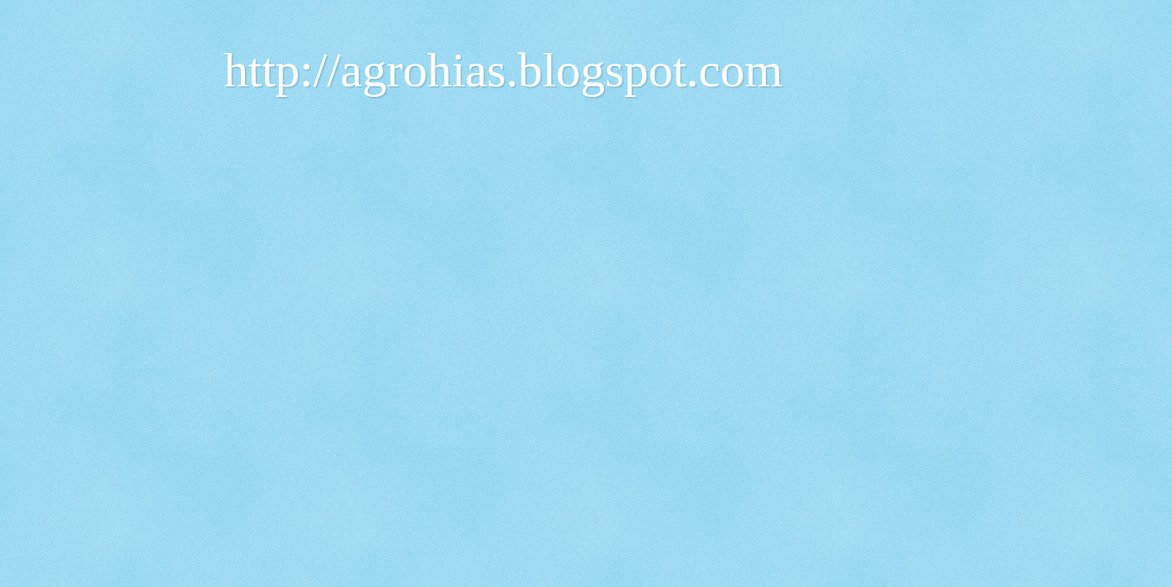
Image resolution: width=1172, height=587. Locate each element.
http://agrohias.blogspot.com (503, 70)
